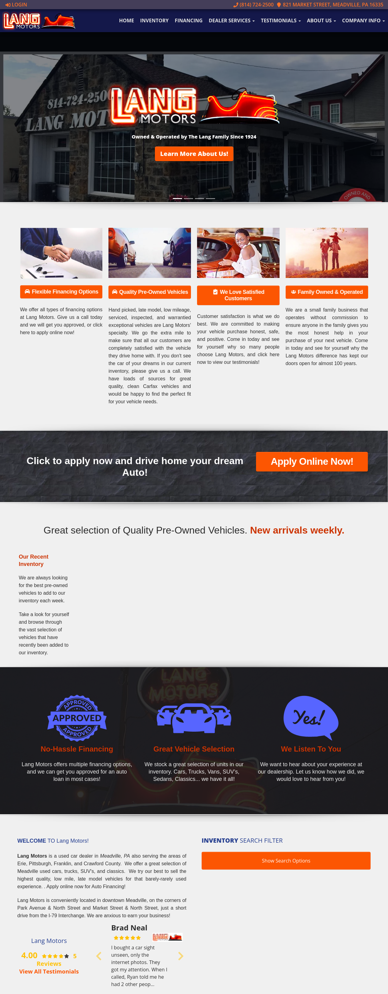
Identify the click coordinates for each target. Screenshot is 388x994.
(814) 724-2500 (253, 4)
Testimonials (281, 20)
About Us (321, 20)
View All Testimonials (49, 971)
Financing (189, 20)
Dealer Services (232, 20)
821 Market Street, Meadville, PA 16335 (329, 4)
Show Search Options (286, 860)
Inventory (154, 20)
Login (16, 4)
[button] (194, 153)
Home (126, 20)
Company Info (363, 20)
